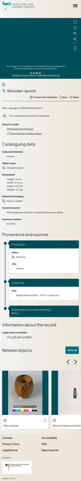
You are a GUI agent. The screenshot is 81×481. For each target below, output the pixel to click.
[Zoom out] (75, 39)
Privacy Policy (10, 444)
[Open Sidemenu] (75, 5)
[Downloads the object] (75, 48)
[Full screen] (75, 22)
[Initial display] (75, 27)
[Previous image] (68, 361)
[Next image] (75, 361)
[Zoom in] (75, 33)
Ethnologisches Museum (20, 128)
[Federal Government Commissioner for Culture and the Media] (17, 467)
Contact (7, 437)
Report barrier (50, 450)
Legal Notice (10, 450)
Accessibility (49, 437)
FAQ (44, 444)
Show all (72, 350)
